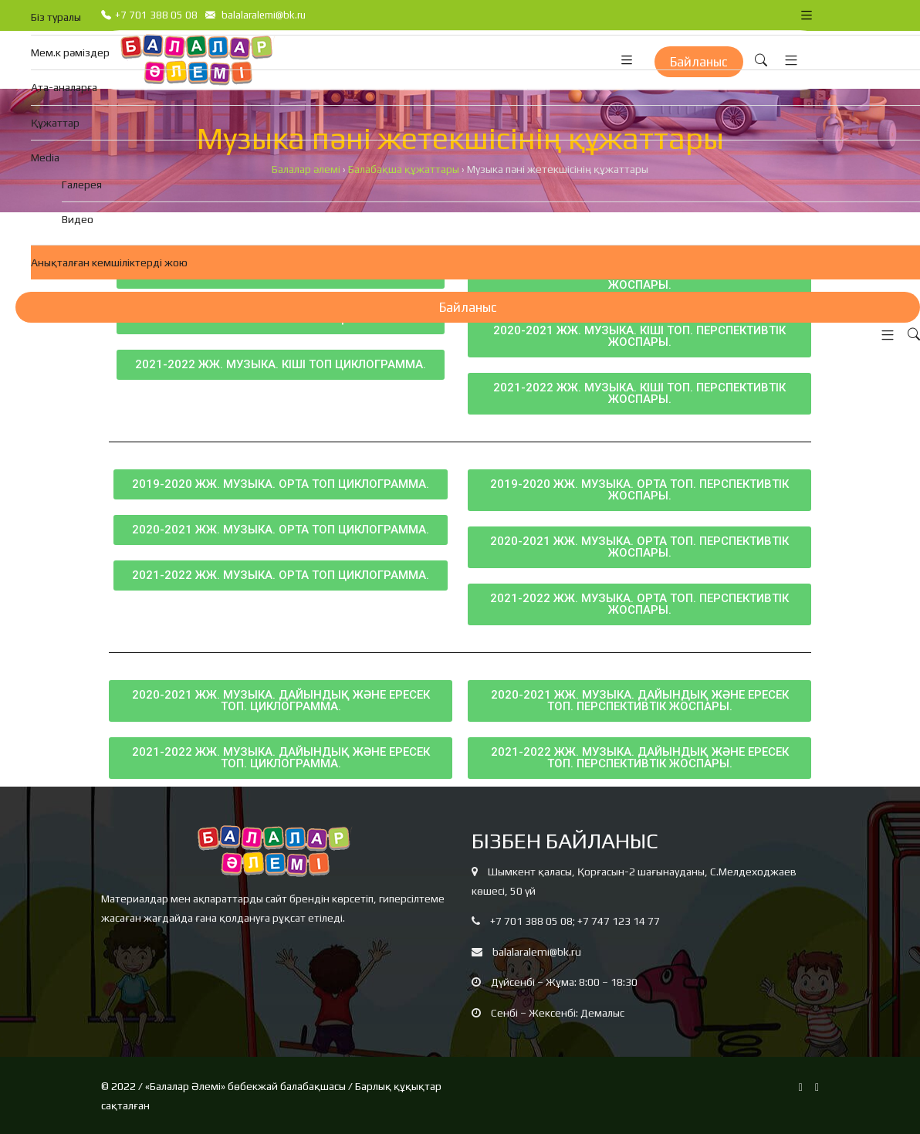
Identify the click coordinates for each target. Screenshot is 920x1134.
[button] (883, 335)
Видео (77, 219)
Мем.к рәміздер (70, 52)
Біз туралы (56, 17)
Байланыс (468, 307)
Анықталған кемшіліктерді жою (109, 262)
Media (45, 157)
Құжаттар (55, 123)
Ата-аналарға (64, 87)
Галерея (82, 184)
